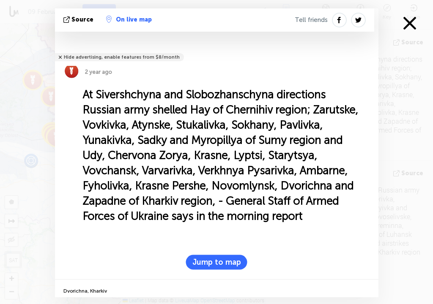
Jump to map (216, 262)
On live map (129, 19)
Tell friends (311, 20)
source (79, 19)
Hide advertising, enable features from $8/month (122, 57)
